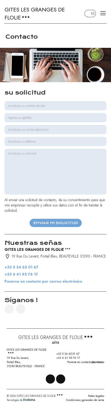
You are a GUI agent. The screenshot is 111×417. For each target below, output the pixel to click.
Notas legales (96, 396)
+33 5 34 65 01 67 (65, 354)
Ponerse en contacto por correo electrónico (43, 281)
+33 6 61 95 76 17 (65, 358)
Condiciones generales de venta (85, 400)
